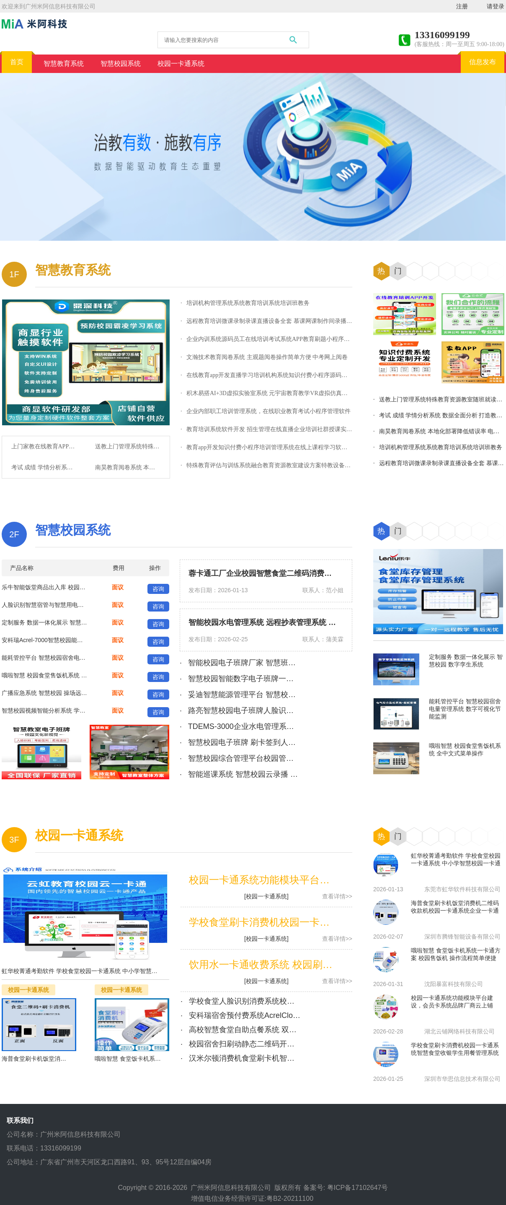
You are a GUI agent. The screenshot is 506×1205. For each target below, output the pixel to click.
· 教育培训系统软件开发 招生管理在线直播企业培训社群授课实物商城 (272, 429)
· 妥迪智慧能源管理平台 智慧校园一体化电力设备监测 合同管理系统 (295, 694)
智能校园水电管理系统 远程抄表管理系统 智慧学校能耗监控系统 (296, 622)
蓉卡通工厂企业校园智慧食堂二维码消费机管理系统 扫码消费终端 (298, 573)
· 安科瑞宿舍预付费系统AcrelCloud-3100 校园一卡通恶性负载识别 (293, 1015)
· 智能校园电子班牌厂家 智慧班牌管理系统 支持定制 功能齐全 (285, 662)
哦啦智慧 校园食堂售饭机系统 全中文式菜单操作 (65, 675)
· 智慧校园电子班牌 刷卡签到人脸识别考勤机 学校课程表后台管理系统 (299, 742)
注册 (462, 6)
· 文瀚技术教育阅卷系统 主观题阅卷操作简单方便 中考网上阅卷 (264, 357)
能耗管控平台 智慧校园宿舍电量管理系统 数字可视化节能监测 (82, 657)
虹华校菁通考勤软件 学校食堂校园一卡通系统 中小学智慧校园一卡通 (91, 971)
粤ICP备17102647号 (357, 1187)
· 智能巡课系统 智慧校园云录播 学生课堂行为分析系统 (273, 774)
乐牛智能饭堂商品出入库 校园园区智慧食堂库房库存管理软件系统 (87, 587)
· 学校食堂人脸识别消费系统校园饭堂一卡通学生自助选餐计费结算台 (298, 1001)
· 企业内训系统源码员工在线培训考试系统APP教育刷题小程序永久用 (271, 339)
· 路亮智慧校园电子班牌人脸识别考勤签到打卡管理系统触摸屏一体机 (297, 710)
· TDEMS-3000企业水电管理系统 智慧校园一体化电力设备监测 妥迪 (295, 726)
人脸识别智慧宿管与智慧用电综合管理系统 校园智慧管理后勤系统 (87, 604)
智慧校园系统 (73, 530)
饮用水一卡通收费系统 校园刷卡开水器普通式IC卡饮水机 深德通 (332, 964)
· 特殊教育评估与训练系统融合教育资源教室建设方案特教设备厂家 (268, 465)
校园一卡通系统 (79, 835)
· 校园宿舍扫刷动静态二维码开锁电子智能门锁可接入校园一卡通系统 (298, 1044)
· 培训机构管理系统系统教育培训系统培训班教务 (245, 303)
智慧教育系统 (73, 270)
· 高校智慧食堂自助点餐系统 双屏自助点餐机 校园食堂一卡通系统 (292, 1029)
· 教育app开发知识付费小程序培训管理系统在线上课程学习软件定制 (270, 447)
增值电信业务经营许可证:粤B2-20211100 (253, 1198)
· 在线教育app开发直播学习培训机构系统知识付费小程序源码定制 (267, 375)
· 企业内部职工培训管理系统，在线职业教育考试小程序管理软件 (266, 411)
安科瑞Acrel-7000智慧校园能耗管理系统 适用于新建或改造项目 (84, 640)
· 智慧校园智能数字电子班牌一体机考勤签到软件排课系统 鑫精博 (290, 678)
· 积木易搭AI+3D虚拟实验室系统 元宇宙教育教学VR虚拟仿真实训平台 (273, 393)
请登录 (495, 6)
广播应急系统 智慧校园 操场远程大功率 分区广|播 (66, 693)
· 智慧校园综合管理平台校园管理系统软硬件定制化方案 (274, 758)
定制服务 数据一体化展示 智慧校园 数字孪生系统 (66, 622)
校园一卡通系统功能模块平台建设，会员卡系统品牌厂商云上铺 (329, 879)
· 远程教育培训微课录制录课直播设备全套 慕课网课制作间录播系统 (269, 321)
